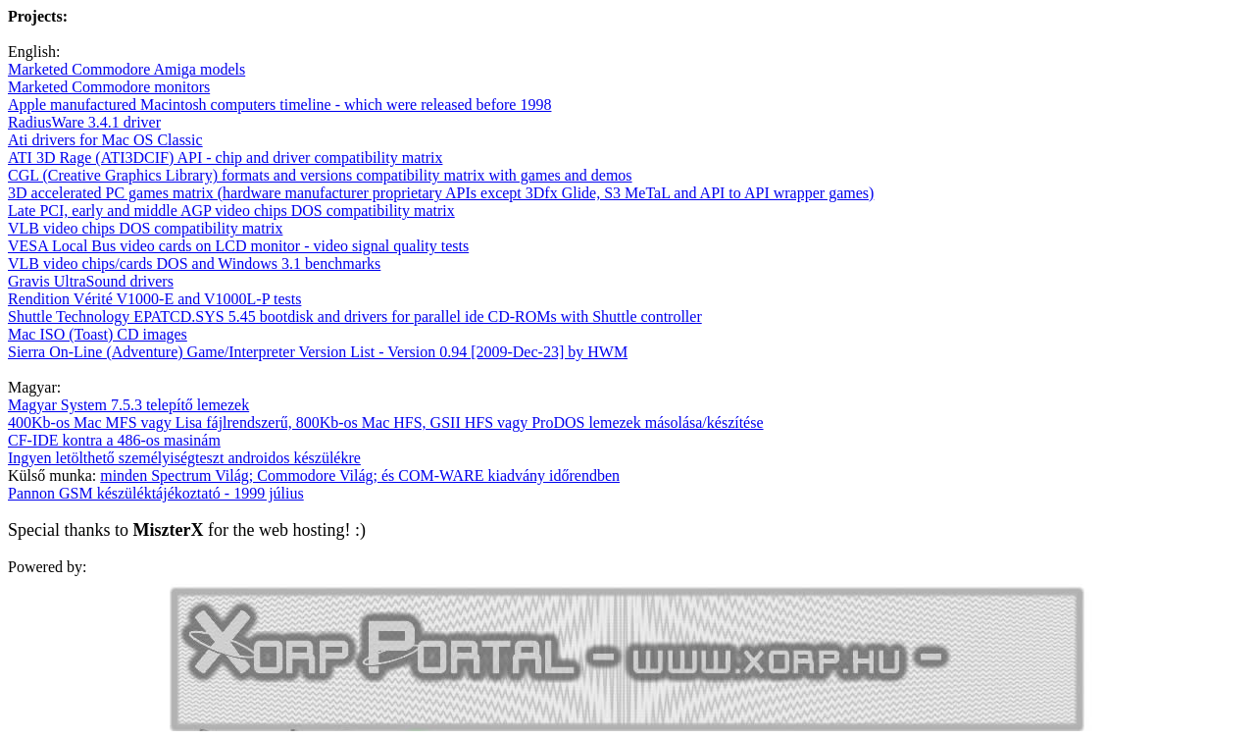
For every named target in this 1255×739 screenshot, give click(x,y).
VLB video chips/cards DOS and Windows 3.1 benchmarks (194, 263)
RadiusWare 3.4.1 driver (84, 122)
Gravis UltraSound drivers (91, 281)
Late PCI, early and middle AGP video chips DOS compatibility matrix (231, 210)
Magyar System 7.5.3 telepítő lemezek (128, 404)
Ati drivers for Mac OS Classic (105, 140)
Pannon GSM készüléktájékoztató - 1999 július (156, 493)
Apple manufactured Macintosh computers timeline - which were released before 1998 (279, 104)
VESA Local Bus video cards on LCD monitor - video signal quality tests (238, 246)
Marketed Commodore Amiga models (126, 69)
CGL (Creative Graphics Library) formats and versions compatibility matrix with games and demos (320, 175)
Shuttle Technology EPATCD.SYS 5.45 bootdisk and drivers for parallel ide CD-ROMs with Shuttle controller (355, 316)
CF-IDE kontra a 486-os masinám (114, 440)
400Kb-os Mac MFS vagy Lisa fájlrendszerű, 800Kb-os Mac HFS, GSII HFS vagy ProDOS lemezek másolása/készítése (386, 422)
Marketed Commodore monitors (109, 87)
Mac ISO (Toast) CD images (97, 334)
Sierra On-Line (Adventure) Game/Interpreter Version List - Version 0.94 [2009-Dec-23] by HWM (318, 351)
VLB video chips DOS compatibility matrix (145, 228)
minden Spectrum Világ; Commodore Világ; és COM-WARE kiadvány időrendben (360, 475)
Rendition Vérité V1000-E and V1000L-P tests (154, 298)
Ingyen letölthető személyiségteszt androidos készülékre (184, 457)
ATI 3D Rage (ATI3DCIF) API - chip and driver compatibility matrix (225, 157)
